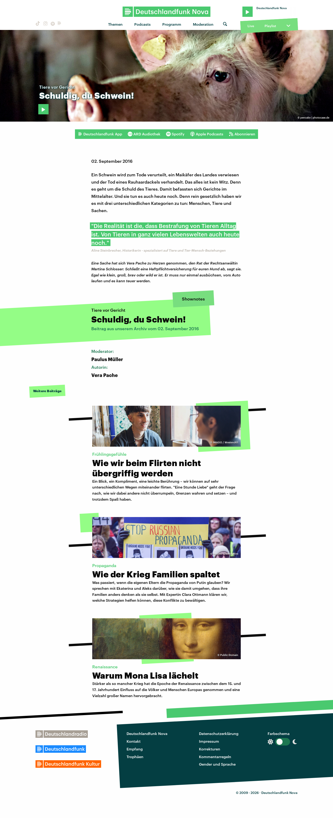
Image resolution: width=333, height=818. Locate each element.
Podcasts (142, 24)
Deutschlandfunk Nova (147, 733)
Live (251, 26)
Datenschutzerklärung (218, 733)
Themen (115, 24)
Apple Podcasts (206, 134)
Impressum (209, 741)
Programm (171, 24)
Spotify (175, 134)
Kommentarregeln (215, 756)
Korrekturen (209, 749)
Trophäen (135, 756)
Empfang (135, 749)
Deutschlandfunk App (100, 134)
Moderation (203, 24)
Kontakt (134, 741)
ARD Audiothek (144, 134)
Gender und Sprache (217, 764)
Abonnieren (242, 134)
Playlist (270, 26)
